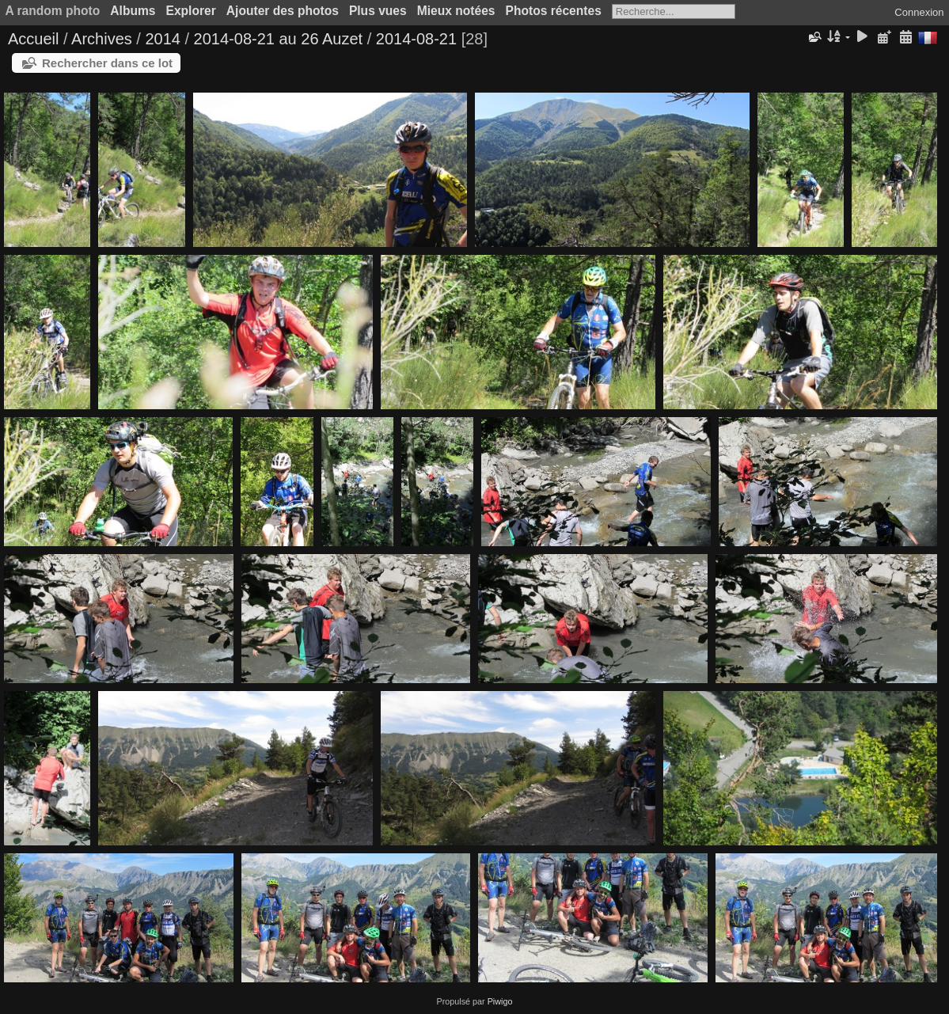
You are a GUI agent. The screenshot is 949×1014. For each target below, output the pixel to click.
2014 (162, 38)
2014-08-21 (416, 38)
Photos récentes (554, 10)
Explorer (191, 10)
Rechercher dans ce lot (107, 63)
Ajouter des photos (282, 10)
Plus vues (378, 10)
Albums (132, 10)
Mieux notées (456, 10)
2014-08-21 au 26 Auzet (278, 38)
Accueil (33, 38)
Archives (101, 38)
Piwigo (500, 1001)
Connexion (918, 12)
